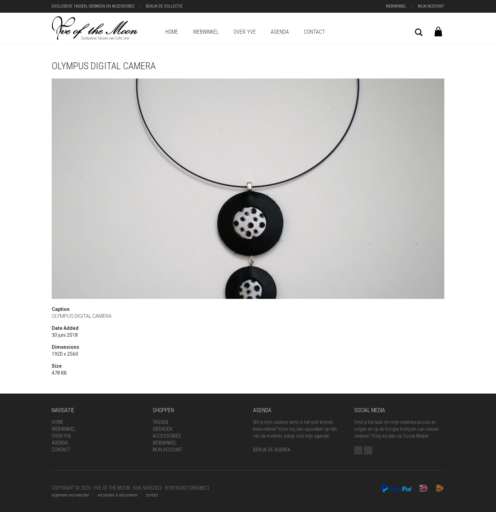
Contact (314, 32)
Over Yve (245, 32)
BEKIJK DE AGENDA (271, 449)
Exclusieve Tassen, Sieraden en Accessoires (93, 6)
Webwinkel (396, 6)
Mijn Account (431, 6)
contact (152, 495)
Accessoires (167, 436)
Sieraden (162, 429)
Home (171, 32)
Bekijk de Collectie (164, 6)
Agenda (280, 32)
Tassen (160, 422)
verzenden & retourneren (117, 495)
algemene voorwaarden (70, 495)
